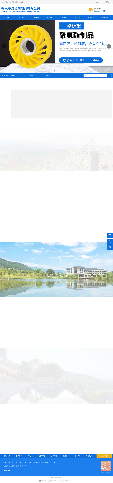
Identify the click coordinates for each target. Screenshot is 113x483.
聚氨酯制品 (13, 75)
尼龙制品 (30, 75)
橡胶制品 (48, 75)
